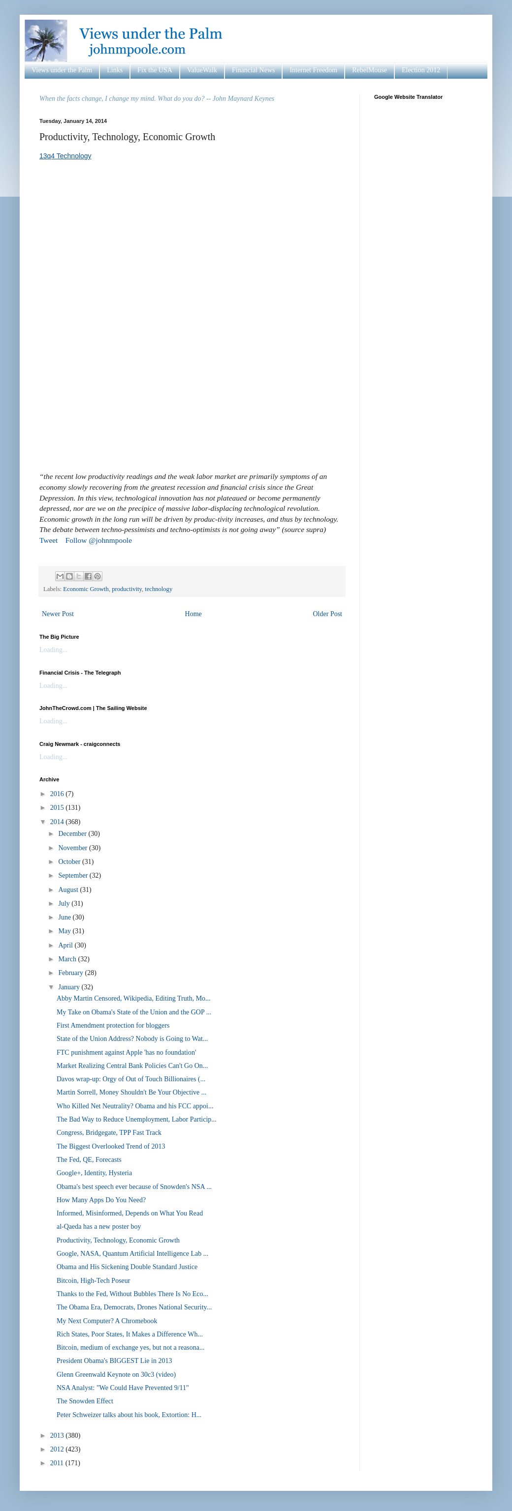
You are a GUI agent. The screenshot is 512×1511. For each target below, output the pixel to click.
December (73, 833)
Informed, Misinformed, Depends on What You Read (130, 1213)
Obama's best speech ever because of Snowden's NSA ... (134, 1186)
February (71, 973)
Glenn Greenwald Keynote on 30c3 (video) (116, 1374)
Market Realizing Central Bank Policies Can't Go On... (132, 1065)
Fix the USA (154, 70)
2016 (58, 794)
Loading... (53, 649)
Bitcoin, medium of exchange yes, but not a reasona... (131, 1347)
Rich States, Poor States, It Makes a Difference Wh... (130, 1334)
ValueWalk (202, 70)
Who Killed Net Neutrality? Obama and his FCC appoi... (135, 1106)
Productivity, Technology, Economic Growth (118, 1240)
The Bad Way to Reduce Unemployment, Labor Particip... (137, 1119)
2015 (58, 807)
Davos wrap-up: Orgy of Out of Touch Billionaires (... (131, 1079)
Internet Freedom (313, 70)
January (69, 987)
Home (193, 614)
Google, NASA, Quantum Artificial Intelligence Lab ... (132, 1253)
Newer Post (58, 614)
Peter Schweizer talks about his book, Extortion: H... (129, 1415)
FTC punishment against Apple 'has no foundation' (126, 1052)
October (70, 861)
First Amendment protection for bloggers (113, 1025)
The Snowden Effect (85, 1401)
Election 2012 (421, 70)
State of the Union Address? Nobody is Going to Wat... (132, 1038)
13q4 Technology (65, 156)
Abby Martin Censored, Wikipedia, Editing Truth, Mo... (134, 998)
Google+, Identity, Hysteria (94, 1173)
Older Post (328, 614)
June (65, 917)
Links (115, 70)
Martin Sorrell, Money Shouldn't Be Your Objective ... (131, 1092)
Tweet (48, 540)
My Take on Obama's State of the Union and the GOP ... (134, 1012)
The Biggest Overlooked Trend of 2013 (111, 1146)
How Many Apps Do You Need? (101, 1200)
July (64, 903)
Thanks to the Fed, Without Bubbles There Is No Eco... (132, 1294)
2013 (58, 1435)
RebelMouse (369, 70)
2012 (58, 1449)
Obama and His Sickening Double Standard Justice (127, 1267)
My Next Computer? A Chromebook (107, 1321)
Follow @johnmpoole (98, 540)
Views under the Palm (62, 70)
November (73, 848)
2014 (58, 822)
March (68, 959)
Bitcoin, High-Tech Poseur (93, 1280)
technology (158, 589)
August (69, 889)
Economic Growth (86, 589)
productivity (127, 589)
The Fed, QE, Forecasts (89, 1159)
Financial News (253, 70)
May (65, 931)
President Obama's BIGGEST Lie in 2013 (114, 1360)
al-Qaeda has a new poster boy (99, 1226)
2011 (57, 1463)
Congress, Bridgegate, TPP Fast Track (109, 1132)
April (66, 945)
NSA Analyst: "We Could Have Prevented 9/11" (123, 1388)
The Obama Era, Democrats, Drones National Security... (134, 1307)
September (73, 875)
